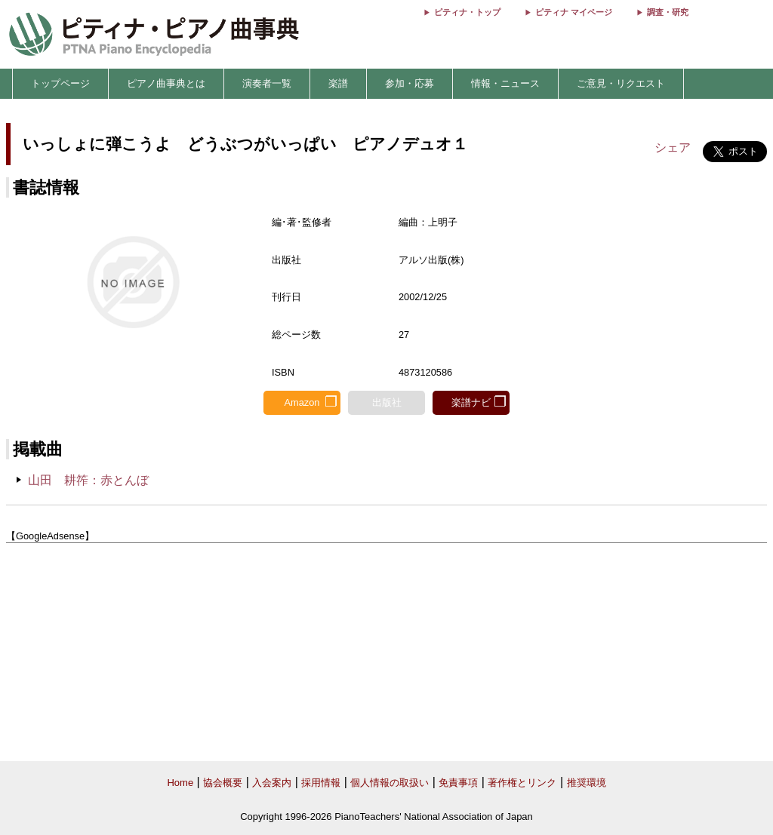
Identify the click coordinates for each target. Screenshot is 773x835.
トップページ (60, 83)
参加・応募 (409, 83)
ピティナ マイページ (573, 12)
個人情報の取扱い (389, 782)
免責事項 (458, 782)
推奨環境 (586, 782)
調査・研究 (667, 12)
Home (180, 782)
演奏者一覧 (266, 83)
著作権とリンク (522, 782)
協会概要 (222, 782)
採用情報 (320, 782)
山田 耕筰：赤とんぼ (88, 480)
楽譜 (338, 83)
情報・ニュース (505, 83)
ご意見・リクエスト (621, 83)
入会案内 (271, 782)
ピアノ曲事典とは (166, 83)
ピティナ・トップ (467, 12)
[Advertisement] (386, 652)
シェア (672, 147)
